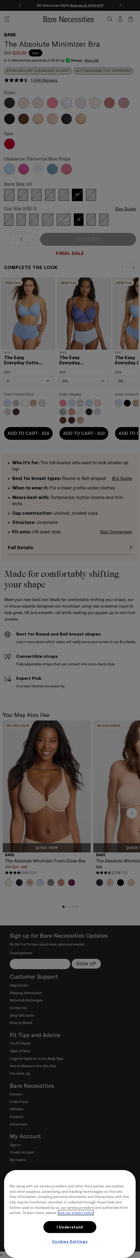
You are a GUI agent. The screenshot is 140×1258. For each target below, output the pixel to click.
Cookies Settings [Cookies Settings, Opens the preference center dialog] (70, 1241)
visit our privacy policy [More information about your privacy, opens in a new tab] (75, 1212)
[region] (70, 1214)
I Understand (70, 1227)
